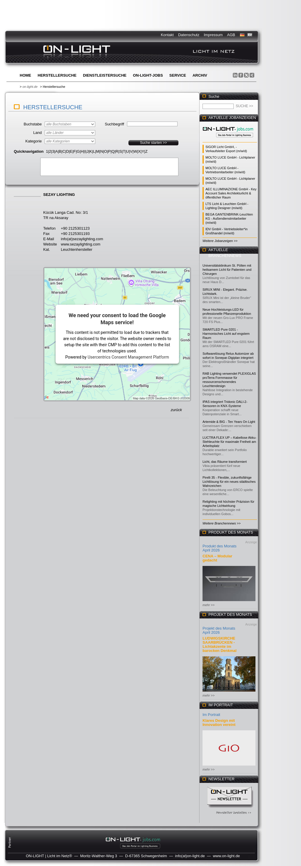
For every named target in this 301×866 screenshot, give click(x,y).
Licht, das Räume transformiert (225, 461)
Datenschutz (188, 35)
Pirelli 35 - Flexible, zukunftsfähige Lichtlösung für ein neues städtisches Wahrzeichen (229, 481)
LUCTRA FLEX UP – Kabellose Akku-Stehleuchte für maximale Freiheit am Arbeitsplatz (229, 442)
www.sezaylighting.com (80, 244)
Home (25, 75)
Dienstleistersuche (104, 75)
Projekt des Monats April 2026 (219, 630)
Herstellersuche (57, 75)
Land (37, 132)
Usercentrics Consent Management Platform (128, 356)
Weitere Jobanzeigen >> (220, 241)
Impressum (213, 35)
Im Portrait (211, 714)
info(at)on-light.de (190, 856)
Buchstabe (33, 124)
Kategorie (33, 141)
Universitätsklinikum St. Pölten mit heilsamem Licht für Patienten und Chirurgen (227, 269)
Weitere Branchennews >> (221, 523)
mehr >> (209, 605)
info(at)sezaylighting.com (82, 239)
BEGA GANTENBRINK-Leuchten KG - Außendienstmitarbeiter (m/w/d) (229, 218)
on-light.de (29, 86)
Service (177, 75)
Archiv (200, 75)
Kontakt (167, 35)
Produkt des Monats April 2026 (220, 548)
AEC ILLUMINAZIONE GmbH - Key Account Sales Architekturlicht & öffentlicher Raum (231, 193)
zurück (176, 410)
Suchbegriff (114, 124)
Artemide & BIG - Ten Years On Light (229, 421)
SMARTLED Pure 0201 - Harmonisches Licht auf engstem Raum (226, 333)
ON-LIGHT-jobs (148, 75)
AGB (231, 35)
